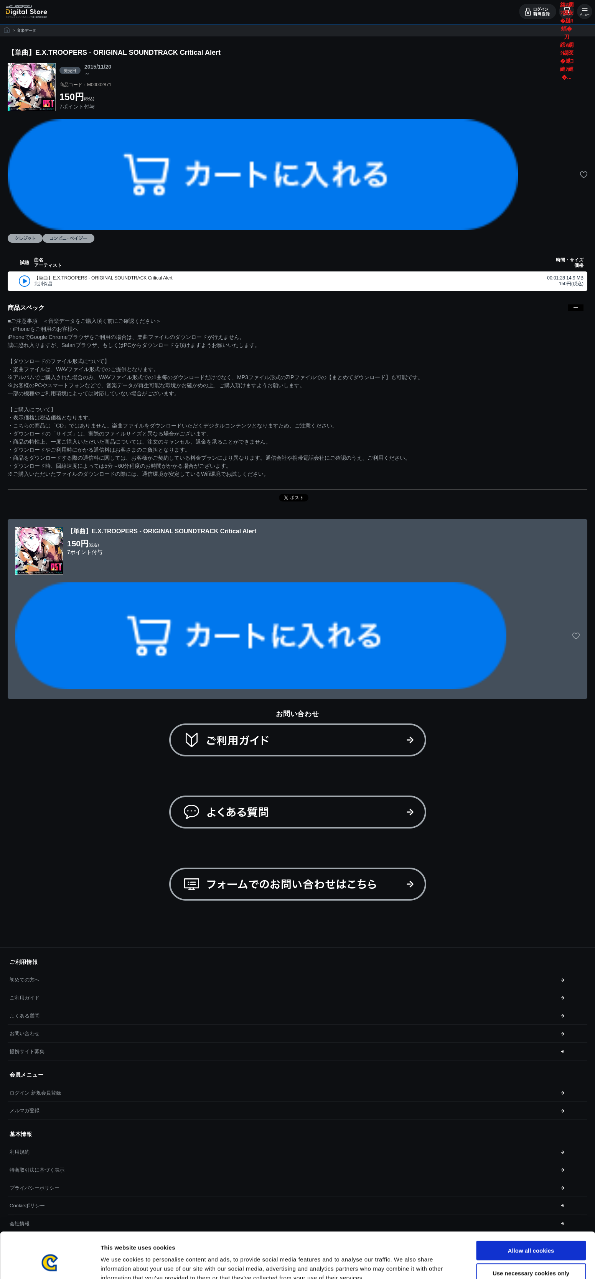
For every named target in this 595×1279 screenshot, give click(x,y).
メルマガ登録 (25, 1110)
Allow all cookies (531, 1211)
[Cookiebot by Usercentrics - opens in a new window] (49, 1264)
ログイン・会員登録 (537, 11)
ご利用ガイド (25, 998)
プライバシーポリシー (34, 1188)
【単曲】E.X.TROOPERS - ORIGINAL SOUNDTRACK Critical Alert (103, 278)
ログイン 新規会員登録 (35, 1093)
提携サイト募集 (27, 1051)
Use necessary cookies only (531, 1234)
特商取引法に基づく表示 (37, 1170)
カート (566, 11)
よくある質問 (25, 1016)
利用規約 (20, 1152)
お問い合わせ (25, 1033)
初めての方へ (25, 980)
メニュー (584, 11)
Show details (402, 1264)
